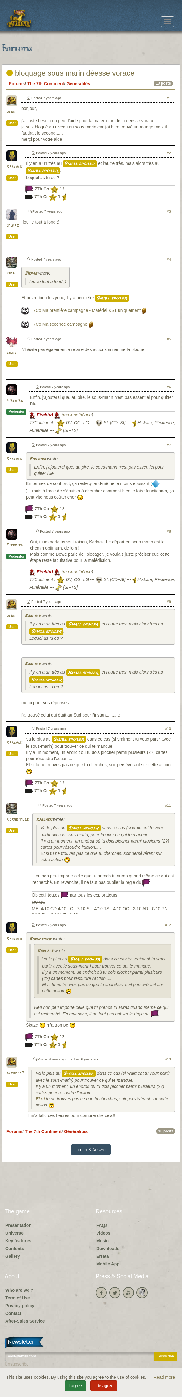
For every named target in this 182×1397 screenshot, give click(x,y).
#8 (169, 531)
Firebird (14, 401)
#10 (168, 728)
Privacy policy (19, 1305)
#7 (169, 445)
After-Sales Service (25, 1321)
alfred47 (15, 1073)
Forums (17, 83)
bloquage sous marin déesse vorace (70, 73)
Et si (40, 1098)
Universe (14, 1233)
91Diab (12, 225)
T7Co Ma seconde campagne (59, 324)
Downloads (107, 1248)
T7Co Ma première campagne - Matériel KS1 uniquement (86, 310)
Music (102, 1240)
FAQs (102, 1225)
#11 (168, 805)
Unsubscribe (17, 1363)
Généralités (78, 83)
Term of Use (17, 1297)
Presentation (18, 1225)
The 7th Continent (45, 83)
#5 (169, 339)
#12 (168, 925)
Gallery (12, 1256)
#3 (169, 211)
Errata (102, 1256)
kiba (10, 273)
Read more (164, 1377)
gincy (11, 353)
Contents (14, 1248)
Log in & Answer (90, 1149)
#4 (169, 259)
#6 (169, 387)
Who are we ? (19, 1290)
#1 (169, 98)
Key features (18, 1240)
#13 (168, 1059)
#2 (169, 153)
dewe (10, 112)
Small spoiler (80, 164)
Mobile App (107, 1263)
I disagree (103, 1385)
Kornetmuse (17, 819)
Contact (13, 1313)
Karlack (14, 167)
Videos (103, 1233)
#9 (169, 602)
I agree (75, 1385)
